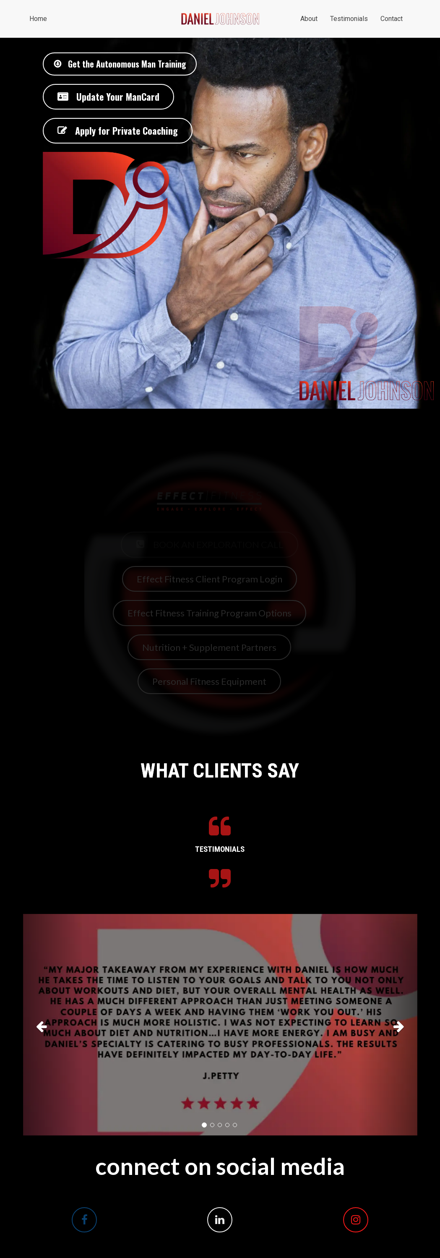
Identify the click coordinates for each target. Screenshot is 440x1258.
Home (38, 19)
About (309, 19)
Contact (391, 19)
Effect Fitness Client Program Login (209, 579)
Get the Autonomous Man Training (119, 63)
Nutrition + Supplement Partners (209, 647)
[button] (52, 1025)
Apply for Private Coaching (117, 130)
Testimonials (349, 19)
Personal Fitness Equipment (209, 681)
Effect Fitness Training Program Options (210, 613)
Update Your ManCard (108, 96)
